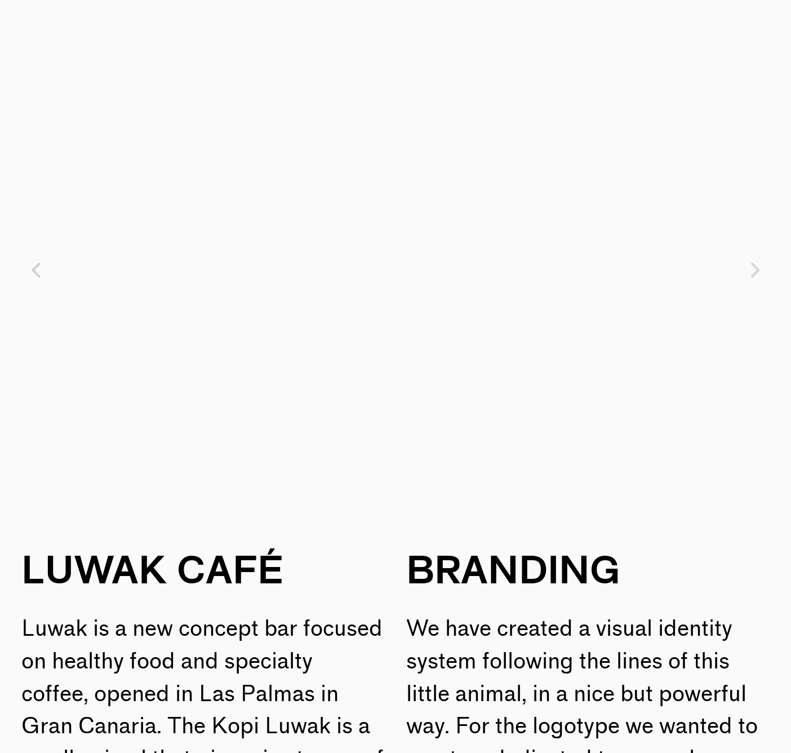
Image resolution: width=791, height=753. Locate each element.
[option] (395, 269)
